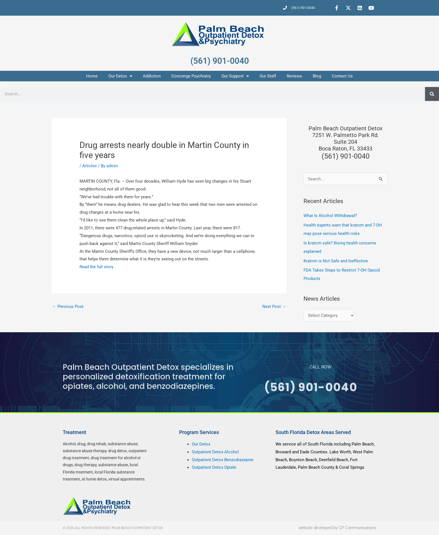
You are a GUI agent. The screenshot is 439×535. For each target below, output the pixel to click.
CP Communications (357, 528)
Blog (317, 76)
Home (92, 76)
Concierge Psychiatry (191, 76)
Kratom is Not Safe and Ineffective (335, 260)
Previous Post (67, 306)
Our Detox (120, 76)
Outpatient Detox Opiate (214, 467)
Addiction (152, 76)
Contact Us (342, 76)
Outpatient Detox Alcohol (215, 451)
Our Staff (268, 76)
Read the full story (96, 266)
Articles (89, 165)
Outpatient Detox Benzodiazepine (222, 459)
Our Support (235, 76)
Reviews (294, 76)
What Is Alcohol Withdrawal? (330, 215)
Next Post (274, 306)
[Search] (432, 94)
